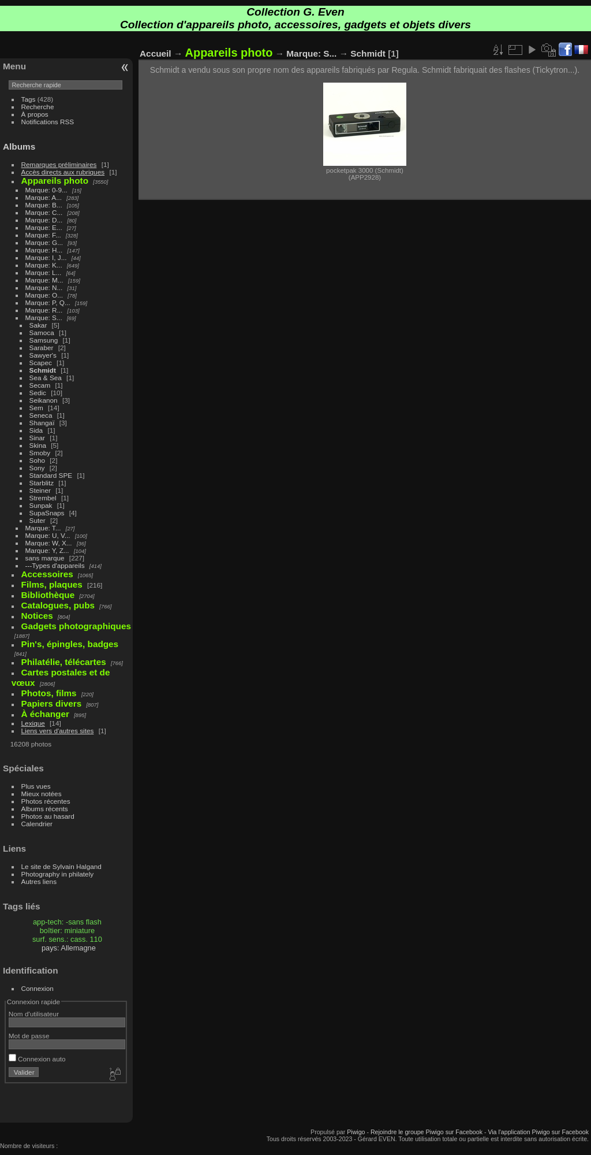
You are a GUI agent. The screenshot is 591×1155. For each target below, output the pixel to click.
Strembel (43, 498)
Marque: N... (44, 287)
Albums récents (44, 808)
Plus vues (36, 786)
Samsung (43, 340)
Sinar (37, 437)
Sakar (38, 325)
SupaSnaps (47, 513)
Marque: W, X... (48, 543)
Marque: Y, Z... (47, 550)
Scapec (40, 362)
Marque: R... (44, 310)
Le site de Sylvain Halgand (61, 866)
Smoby (40, 452)
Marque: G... (44, 242)
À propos (34, 114)
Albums (19, 146)
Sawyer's (43, 355)
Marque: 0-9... (46, 190)
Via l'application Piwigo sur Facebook (538, 1131)
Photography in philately (57, 874)
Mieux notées (41, 793)
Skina (37, 445)
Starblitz (41, 482)
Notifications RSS (47, 121)
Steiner (40, 490)
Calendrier (37, 823)
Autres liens (39, 881)
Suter (37, 520)
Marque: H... (44, 250)
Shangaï (42, 422)
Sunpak (41, 505)
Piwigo (356, 1131)
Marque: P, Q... (47, 302)
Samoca (41, 332)
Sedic (37, 392)
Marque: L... (43, 272)
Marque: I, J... (46, 257)
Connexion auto (37, 1059)
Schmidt (42, 370)
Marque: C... (44, 212)
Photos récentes (45, 801)
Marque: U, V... (47, 535)
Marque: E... (43, 227)
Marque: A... (43, 197)
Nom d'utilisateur (34, 1013)
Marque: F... (43, 235)
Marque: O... (44, 295)
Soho (37, 460)
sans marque (45, 558)
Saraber (41, 347)
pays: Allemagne (69, 948)
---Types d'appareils (55, 565)
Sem (36, 407)
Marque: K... (43, 265)
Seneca (41, 415)
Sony (37, 467)
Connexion (37, 988)
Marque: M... (44, 280)
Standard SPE (51, 475)
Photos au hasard (47, 816)
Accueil (155, 53)
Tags (28, 99)
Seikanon (43, 400)
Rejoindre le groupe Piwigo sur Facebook (426, 1131)
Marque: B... (43, 205)
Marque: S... (43, 317)
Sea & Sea (45, 377)
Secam (40, 385)
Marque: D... (44, 220)
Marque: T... (43, 528)
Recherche (37, 106)
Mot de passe (29, 1035)
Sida (36, 430)
